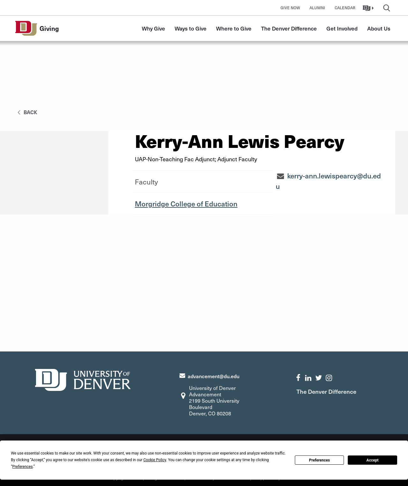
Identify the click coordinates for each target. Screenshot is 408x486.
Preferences (319, 460)
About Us (378, 28)
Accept (373, 460)
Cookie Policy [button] (154, 460)
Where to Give (233, 28)
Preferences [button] (22, 466)
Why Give (153, 28)
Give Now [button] (290, 7)
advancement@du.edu (213, 375)
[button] (369, 7)
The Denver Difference (289, 28)
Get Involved (342, 28)
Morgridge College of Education (186, 203)
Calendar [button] (345, 7)
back (26, 111)
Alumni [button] (317, 7)
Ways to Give (191, 28)
